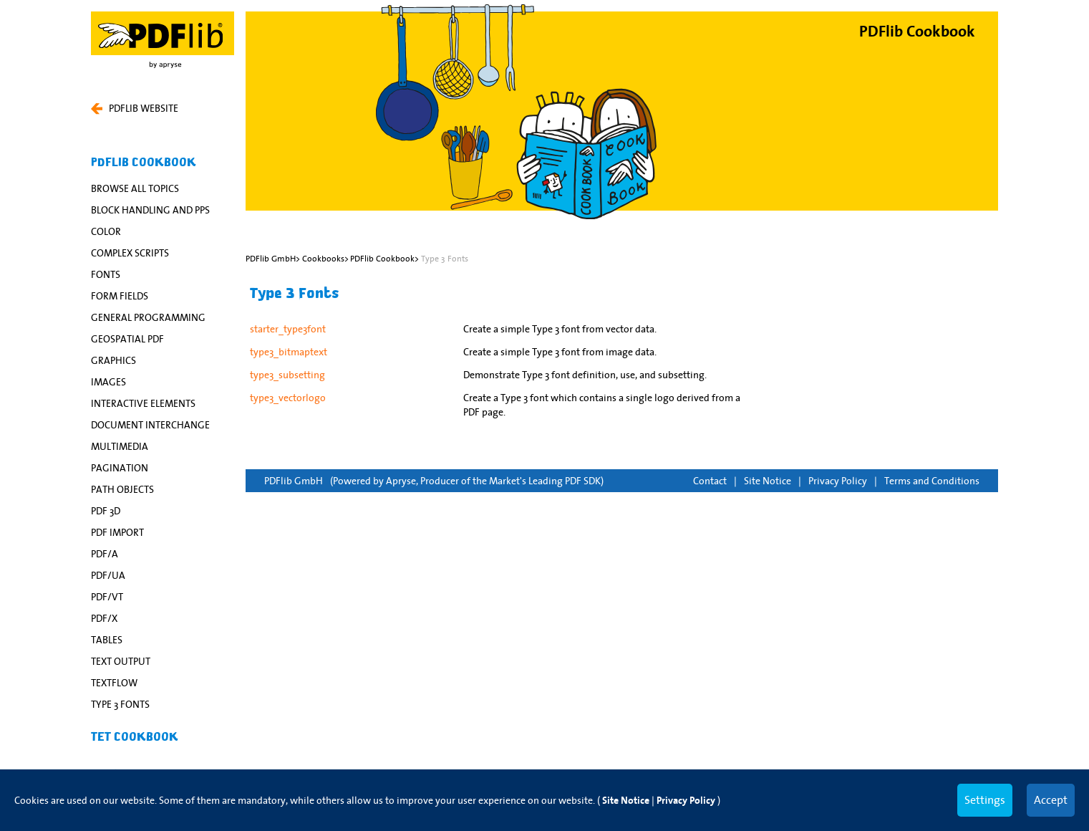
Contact (710, 481)
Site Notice (767, 481)
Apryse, (402, 481)
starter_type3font (288, 329)
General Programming (148, 317)
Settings (984, 799)
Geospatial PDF (127, 339)
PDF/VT (107, 597)
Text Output (120, 661)
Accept (1051, 799)
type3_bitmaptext (288, 352)
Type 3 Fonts (120, 704)
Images (108, 382)
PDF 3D (105, 511)
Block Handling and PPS (150, 210)
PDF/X (104, 618)
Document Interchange (150, 425)
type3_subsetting (287, 375)
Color (106, 231)
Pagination (119, 468)
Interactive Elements (143, 403)
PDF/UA (108, 575)
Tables (106, 640)
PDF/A (104, 554)
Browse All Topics (135, 188)
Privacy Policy (837, 481)
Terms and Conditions (931, 481)
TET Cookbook (134, 737)
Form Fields (119, 296)
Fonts (105, 274)
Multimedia (119, 446)
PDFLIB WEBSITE (134, 108)
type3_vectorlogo (288, 397)
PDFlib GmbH (293, 481)
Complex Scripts (130, 253)
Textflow (114, 683)
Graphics (113, 360)
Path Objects (122, 489)
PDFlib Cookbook (143, 162)
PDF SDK (583, 481)
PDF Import (117, 532)
